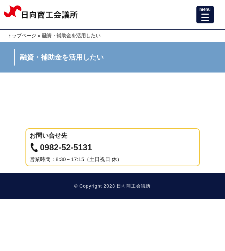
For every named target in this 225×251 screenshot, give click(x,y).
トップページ (21, 35)
